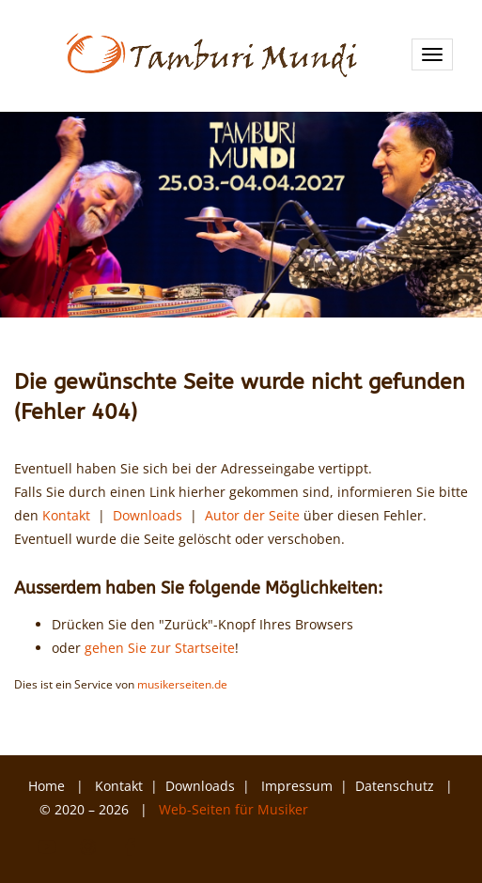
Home (46, 786)
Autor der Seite (252, 515)
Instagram (88, 847)
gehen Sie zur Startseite (160, 648)
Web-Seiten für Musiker (233, 809)
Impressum (296, 786)
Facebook (129, 847)
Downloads (147, 515)
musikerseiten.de (182, 683)
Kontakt (66, 515)
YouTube (47, 847)
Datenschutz (396, 786)
